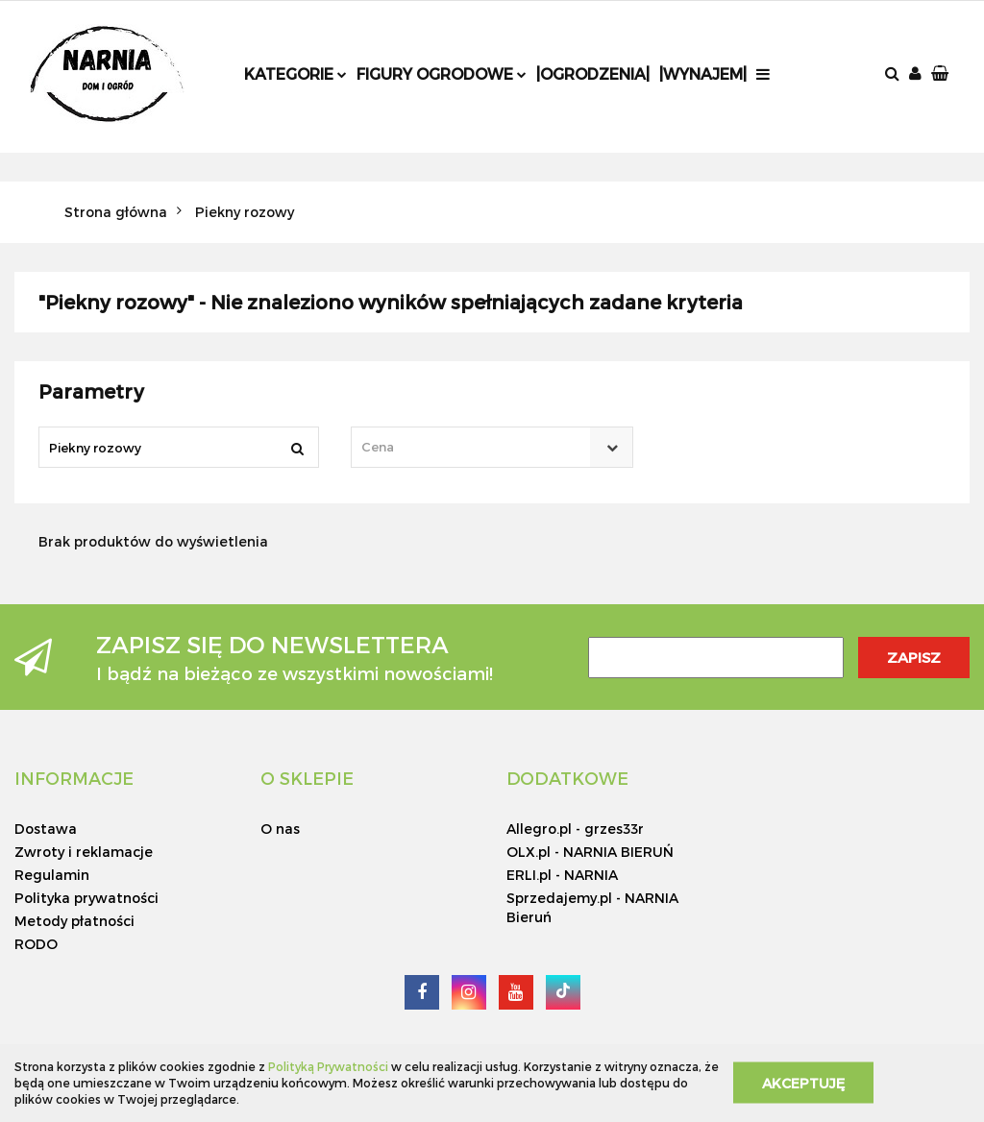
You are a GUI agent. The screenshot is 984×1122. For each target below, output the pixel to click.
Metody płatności (74, 921)
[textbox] (475, 447)
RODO (36, 944)
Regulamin (51, 874)
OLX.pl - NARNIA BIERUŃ (590, 851)
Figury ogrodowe (442, 73)
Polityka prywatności (86, 898)
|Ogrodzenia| (593, 73)
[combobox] (492, 447)
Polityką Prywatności (328, 1066)
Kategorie (295, 73)
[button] (941, 74)
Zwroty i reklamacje (83, 851)
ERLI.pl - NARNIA (562, 874)
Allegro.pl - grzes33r (575, 828)
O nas (280, 828)
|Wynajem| (703, 73)
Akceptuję (803, 1083)
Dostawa (45, 828)
